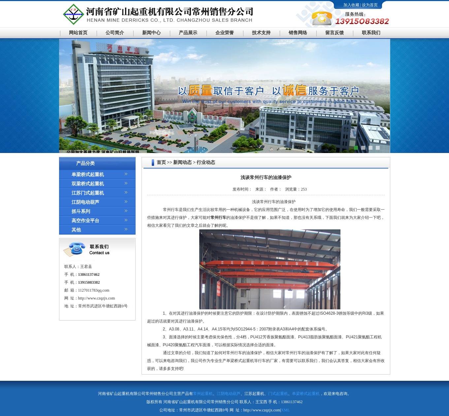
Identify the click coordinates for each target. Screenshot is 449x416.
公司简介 (115, 32)
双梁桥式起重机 (88, 183)
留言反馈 (334, 32)
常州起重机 (203, 393)
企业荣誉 (224, 32)
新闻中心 (151, 32)
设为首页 (370, 5)
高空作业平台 (85, 220)
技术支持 (261, 32)
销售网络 (298, 32)
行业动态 (206, 162)
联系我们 (371, 32)
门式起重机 (278, 393)
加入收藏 (351, 5)
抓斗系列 (81, 211)
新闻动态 (182, 162)
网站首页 (78, 32)
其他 (76, 229)
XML (285, 410)
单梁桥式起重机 (88, 174)
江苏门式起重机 (88, 193)
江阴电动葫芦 (85, 202)
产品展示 (188, 32)
